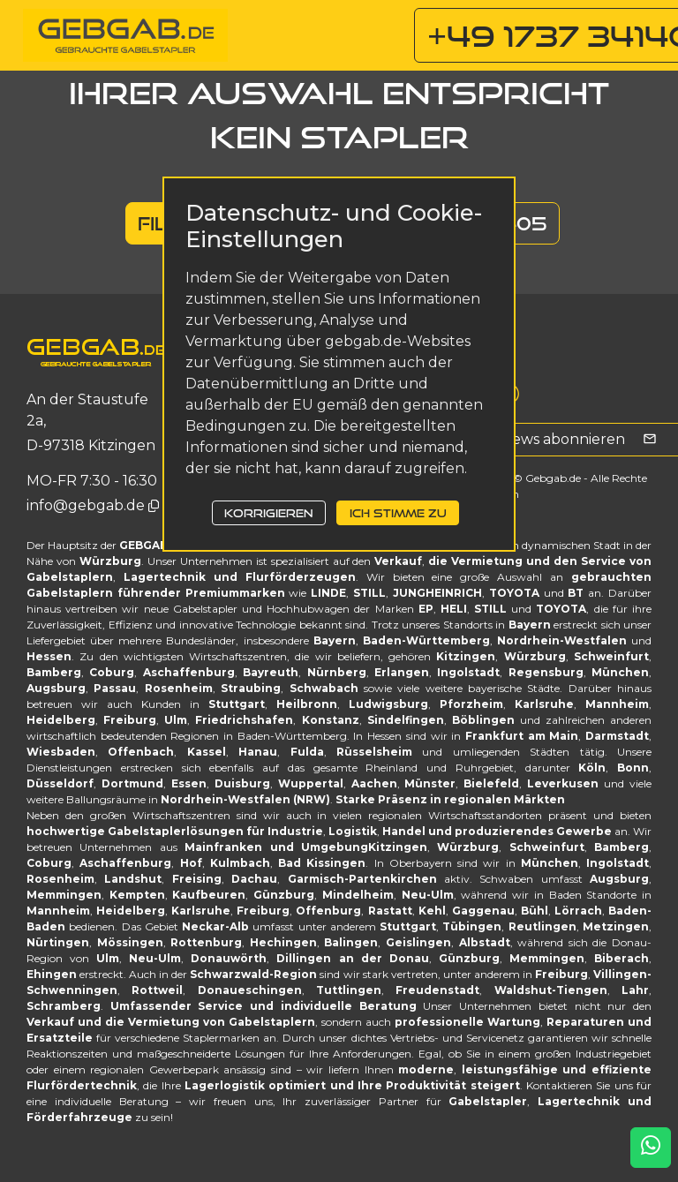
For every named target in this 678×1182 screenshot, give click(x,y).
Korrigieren (268, 513)
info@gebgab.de (87, 505)
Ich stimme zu (398, 513)
